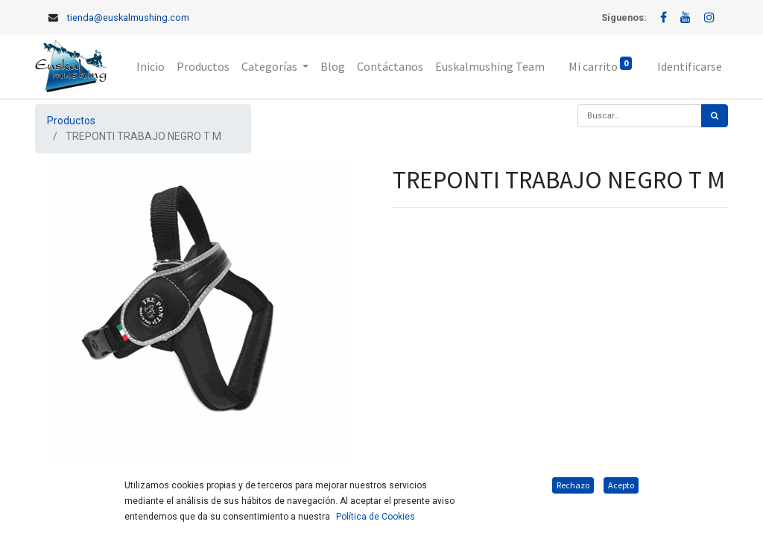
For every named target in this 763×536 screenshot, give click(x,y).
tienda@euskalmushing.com (128, 17)
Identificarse (689, 66)
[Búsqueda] (714, 115)
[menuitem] (150, 66)
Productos (71, 121)
